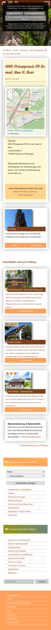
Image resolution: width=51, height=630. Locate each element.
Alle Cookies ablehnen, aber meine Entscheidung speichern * (25, 18)
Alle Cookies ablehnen (34, 13)
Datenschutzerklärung (35, 8)
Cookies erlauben (15, 13)
